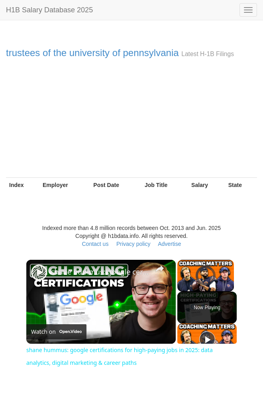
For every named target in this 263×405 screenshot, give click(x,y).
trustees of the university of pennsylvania (92, 52)
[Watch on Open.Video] (56, 331)
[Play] (207, 339)
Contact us (95, 244)
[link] (39, 272)
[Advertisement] (131, 117)
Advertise (169, 244)
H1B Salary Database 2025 (49, 10)
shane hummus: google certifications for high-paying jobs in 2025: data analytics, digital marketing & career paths (100, 271)
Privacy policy (133, 244)
